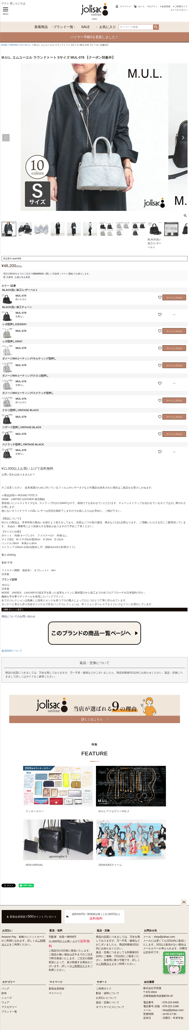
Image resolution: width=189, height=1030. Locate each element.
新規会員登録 (56, 988)
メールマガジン (180, 10)
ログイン (153, 6)
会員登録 (165, 6)
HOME (4, 45)
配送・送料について (107, 993)
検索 (156, 27)
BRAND (14, 45)
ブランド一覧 (63, 27)
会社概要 (149, 981)
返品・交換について (107, 1002)
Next (183, 137)
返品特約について (11, 650)
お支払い (7, 930)
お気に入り (107, 27)
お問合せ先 (150, 930)
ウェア (5, 1002)
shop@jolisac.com (164, 936)
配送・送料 (55, 930)
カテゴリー (8, 981)
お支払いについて (106, 997)
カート (141, 6)
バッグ (5, 988)
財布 (4, 993)
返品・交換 (103, 930)
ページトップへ (184, 902)
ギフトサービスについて (110, 1006)
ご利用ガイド (181, 6)
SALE (85, 27)
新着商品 (41, 27)
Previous (6, 137)
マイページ (125, 6)
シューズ (6, 997)
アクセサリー (9, 1006)
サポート (102, 981)
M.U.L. (28, 45)
